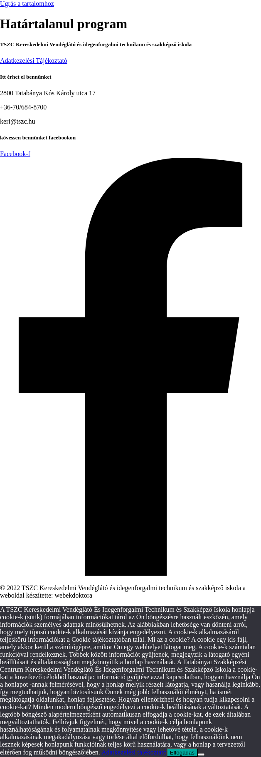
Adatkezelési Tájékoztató (33, 60)
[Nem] (201, 754)
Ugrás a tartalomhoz (27, 3)
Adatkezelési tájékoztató (134, 752)
